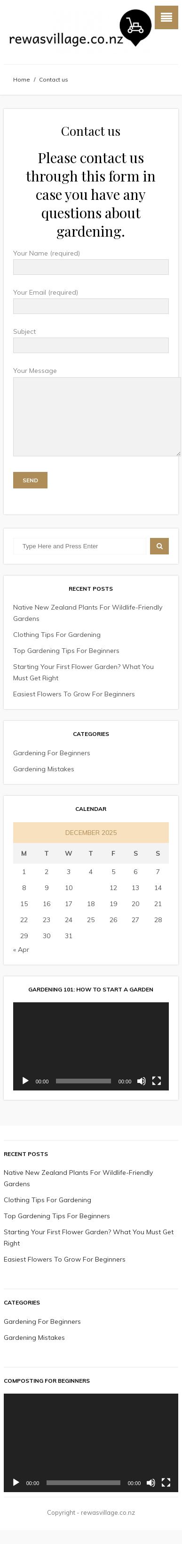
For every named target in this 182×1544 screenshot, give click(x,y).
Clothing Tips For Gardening (57, 648)
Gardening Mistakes (43, 783)
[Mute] (141, 1095)
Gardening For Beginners (51, 767)
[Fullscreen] (156, 1095)
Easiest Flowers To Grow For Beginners (74, 708)
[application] (91, 1060)
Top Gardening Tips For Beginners (66, 665)
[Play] (25, 1095)
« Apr (21, 963)
